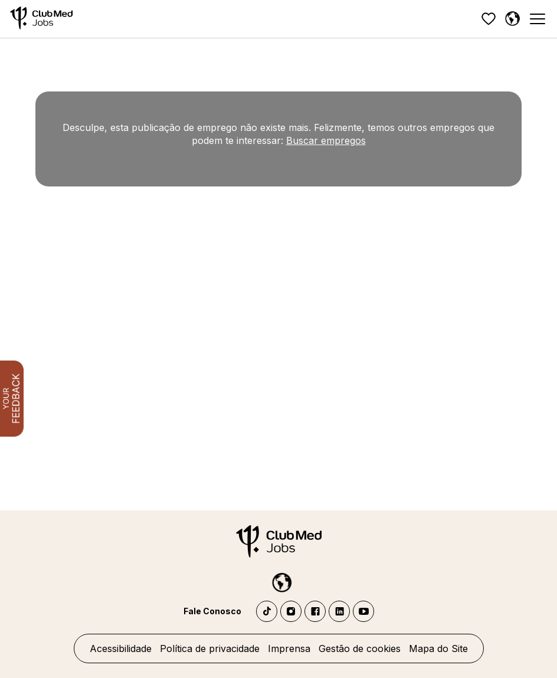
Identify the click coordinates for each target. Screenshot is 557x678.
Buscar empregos (326, 140)
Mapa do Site (438, 648)
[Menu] (537, 19)
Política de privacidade (210, 648)
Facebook (315, 611)
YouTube (363, 611)
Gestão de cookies (360, 648)
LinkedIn (339, 611)
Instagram (291, 611)
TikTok (266, 611)
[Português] (512, 19)
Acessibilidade (121, 648)
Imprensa (289, 648)
